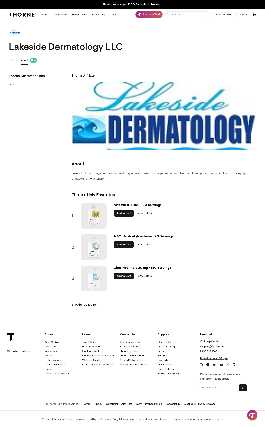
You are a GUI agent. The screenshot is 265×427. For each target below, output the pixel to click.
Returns (162, 355)
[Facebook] (207, 365)
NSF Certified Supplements (98, 364)
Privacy (98, 403)
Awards (49, 355)
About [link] (24, 60)
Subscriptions (166, 369)
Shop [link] (12, 60)
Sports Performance (132, 360)
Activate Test (223, 14)
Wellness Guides (91, 360)
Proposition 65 (153, 403)
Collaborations (53, 360)
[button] (18, 351)
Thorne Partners (129, 351)
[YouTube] (221, 365)
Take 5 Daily (89, 342)
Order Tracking (166, 346)
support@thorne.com (212, 346)
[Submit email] (243, 387)
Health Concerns (92, 346)
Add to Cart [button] (124, 213)
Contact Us (164, 342)
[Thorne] (22, 15)
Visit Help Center (210, 341)
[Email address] (218, 388)
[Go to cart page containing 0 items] (254, 15)
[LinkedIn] (234, 365)
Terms (86, 403)
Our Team (50, 346)
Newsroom (51, 351)
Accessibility (173, 403)
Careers (49, 369)
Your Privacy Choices (199, 403)
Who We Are (52, 342)
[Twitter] (214, 365)
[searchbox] (187, 14)
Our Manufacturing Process (98, 355)
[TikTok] (228, 365)
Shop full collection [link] (85, 304)
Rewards (163, 360)
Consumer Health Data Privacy (124, 403)
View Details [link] (144, 213)
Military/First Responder (134, 364)
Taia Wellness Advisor (57, 373)
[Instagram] (201, 365)
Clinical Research (55, 364)
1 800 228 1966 (208, 351)
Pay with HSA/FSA (168, 373)
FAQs (161, 351)
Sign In (243, 14)
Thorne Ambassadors (132, 355)
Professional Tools (130, 346)
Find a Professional (131, 342)
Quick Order (165, 364)
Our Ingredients (91, 351)
